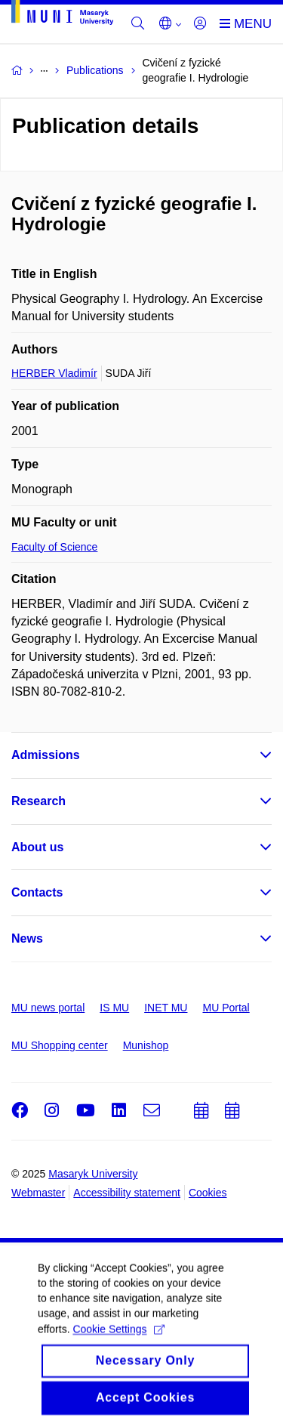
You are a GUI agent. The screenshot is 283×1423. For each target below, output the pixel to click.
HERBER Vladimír (54, 373)
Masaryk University (92, 1174)
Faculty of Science (54, 547)
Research (38, 801)
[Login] (200, 24)
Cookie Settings (118, 1341)
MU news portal (48, 1008)
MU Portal (225, 1008)
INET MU (165, 1008)
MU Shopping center (59, 1045)
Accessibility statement (126, 1193)
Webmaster (38, 1193)
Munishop (146, 1045)
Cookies (208, 1193)
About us (37, 847)
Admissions (45, 755)
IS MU (114, 1008)
